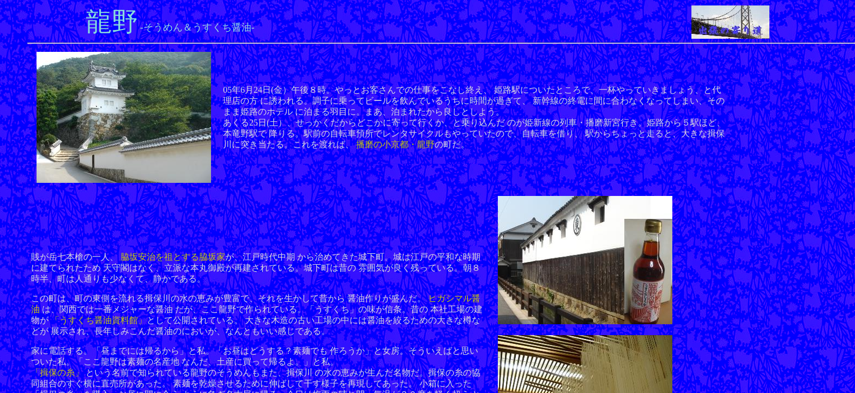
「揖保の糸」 (57, 372)
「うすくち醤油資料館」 (99, 320)
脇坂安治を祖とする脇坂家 (173, 256)
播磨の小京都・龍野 (395, 144)
